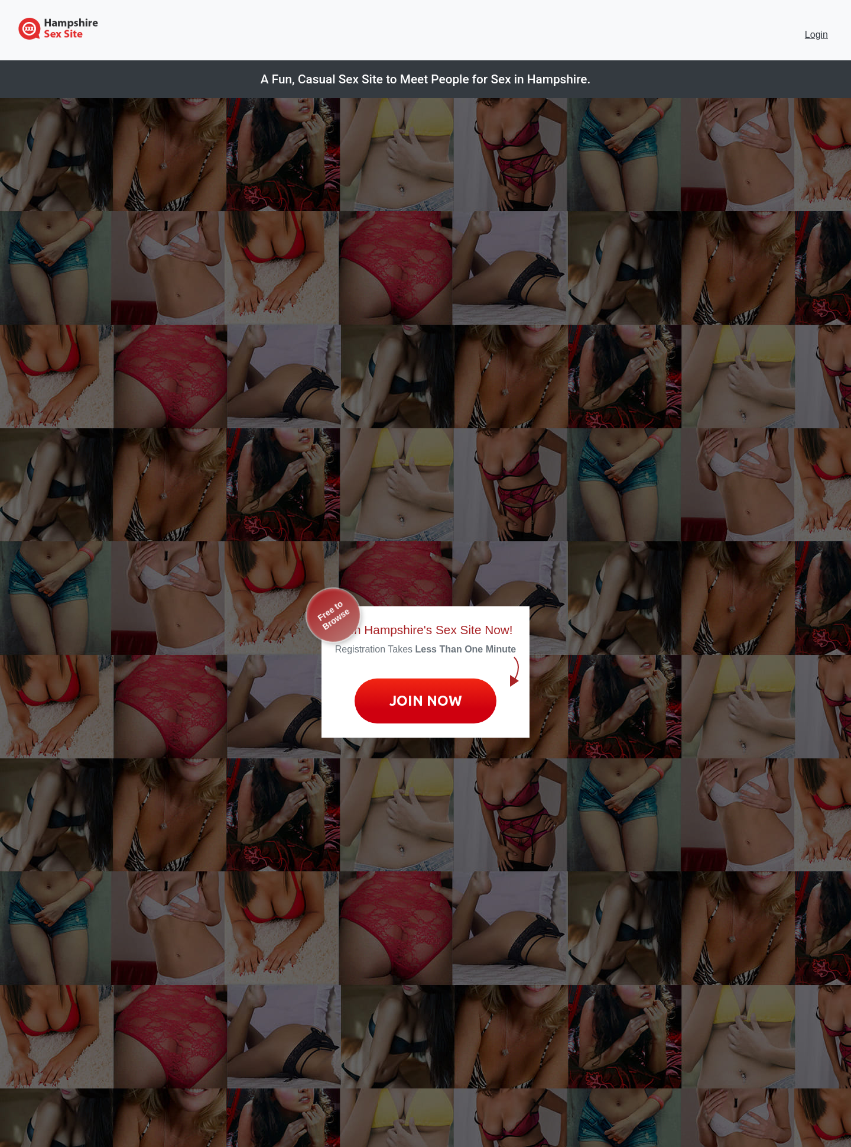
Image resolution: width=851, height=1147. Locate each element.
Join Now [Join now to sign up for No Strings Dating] (425, 701)
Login (816, 35)
